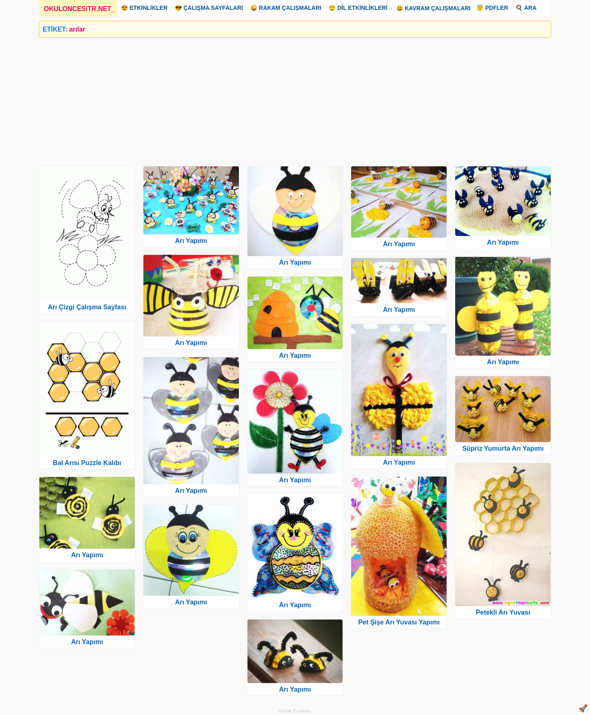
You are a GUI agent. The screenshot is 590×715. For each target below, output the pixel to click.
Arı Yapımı (87, 555)
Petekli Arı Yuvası (503, 612)
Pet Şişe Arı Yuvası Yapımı (399, 622)
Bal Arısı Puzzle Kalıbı (87, 462)
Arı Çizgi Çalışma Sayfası (87, 307)
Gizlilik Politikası (295, 710)
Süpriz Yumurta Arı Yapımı (503, 448)
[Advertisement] (285, 98)
